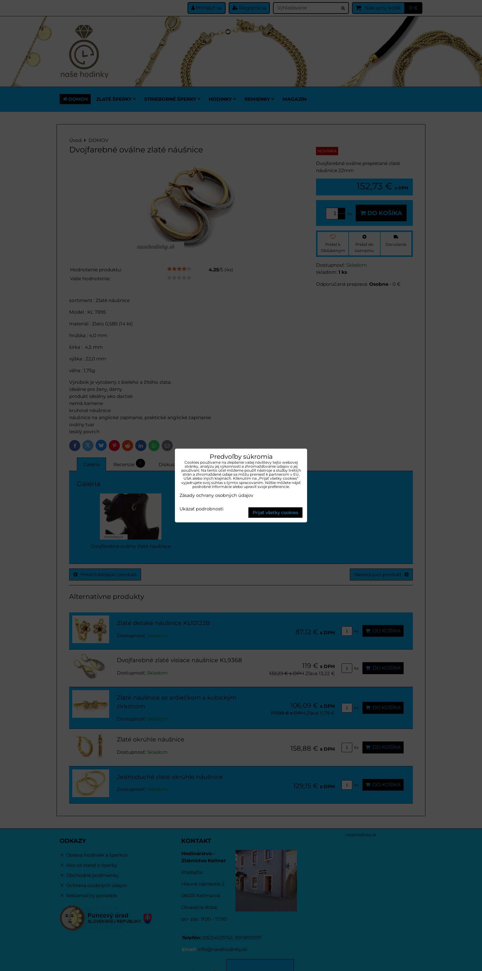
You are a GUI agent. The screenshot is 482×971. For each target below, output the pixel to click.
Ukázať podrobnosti (201, 509)
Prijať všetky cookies (275, 512)
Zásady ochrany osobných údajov (216, 495)
